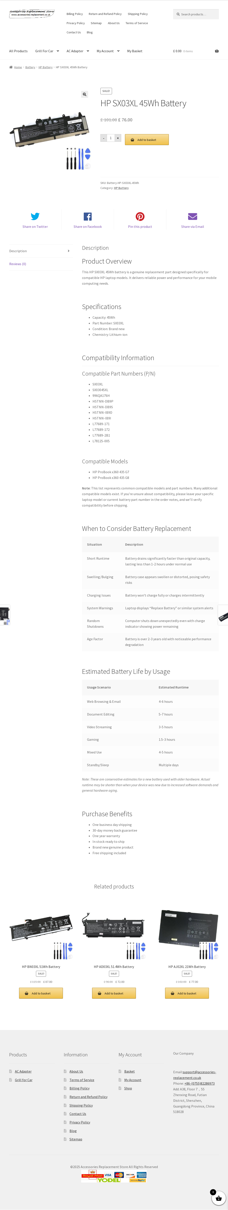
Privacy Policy (76, 23)
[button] (84, 94)
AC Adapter (75, 51)
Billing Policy (75, 14)
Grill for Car (23, 1080)
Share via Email (192, 227)
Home (18, 67)
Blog (90, 32)
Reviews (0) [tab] (17, 264)
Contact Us (74, 32)
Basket (129, 1071)
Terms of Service (137, 23)
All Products (18, 51)
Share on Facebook (88, 227)
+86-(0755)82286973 (199, 1083)
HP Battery (46, 67)
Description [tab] (18, 251)
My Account (105, 51)
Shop (128, 1088)
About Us (114, 23)
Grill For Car (44, 51)
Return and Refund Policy (105, 14)
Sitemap (96, 23)
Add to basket (146, 140)
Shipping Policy (138, 14)
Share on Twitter (35, 227)
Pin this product (140, 227)
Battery (30, 67)
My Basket (134, 51)
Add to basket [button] (41, 994)
